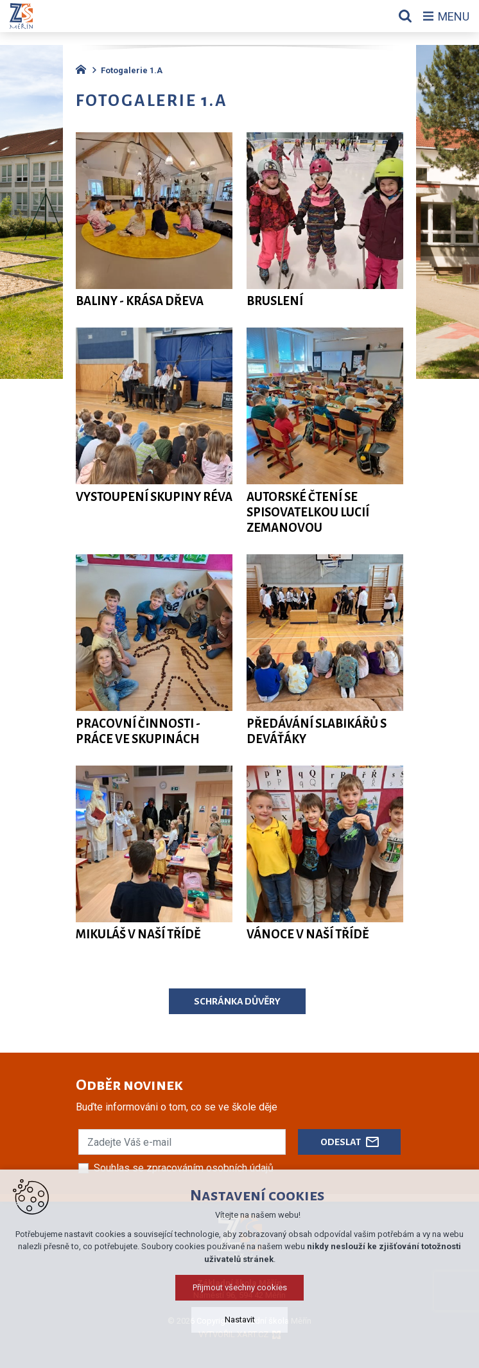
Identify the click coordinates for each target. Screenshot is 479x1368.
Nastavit (240, 1319)
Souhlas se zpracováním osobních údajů (184, 1168)
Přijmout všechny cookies (240, 1287)
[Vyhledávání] (405, 16)
